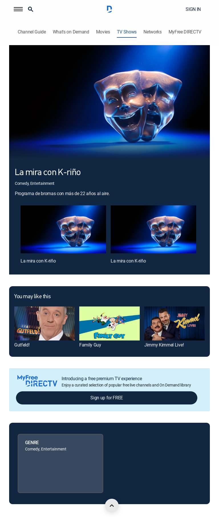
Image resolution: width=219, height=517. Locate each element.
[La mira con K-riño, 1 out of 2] (63, 229)
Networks (152, 32)
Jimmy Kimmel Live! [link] (164, 345)
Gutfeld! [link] (21, 345)
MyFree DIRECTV (185, 32)
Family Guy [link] (90, 345)
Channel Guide (32, 32)
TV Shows (127, 32)
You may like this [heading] (32, 297)
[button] (18, 9)
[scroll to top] (112, 505)
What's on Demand (71, 32)
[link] (44, 323)
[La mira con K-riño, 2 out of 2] (153, 229)
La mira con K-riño (38, 261)
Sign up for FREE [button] (106, 397)
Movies (103, 32)
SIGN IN (193, 9)
